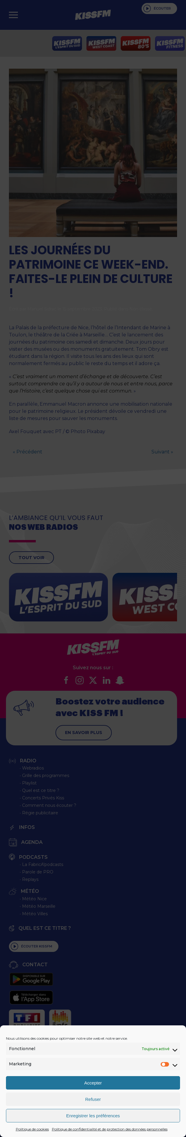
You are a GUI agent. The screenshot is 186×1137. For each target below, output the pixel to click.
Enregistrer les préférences (93, 1115)
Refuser (93, 1099)
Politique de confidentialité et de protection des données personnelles (110, 1129)
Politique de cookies (32, 1129)
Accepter (93, 1082)
